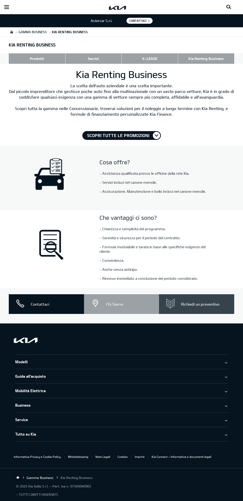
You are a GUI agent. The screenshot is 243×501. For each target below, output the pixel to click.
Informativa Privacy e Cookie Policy (37, 456)
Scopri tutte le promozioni (118, 135)
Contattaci (137, 20)
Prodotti (37, 58)
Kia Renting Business (206, 58)
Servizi (93, 58)
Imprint (140, 456)
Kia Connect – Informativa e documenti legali (181, 456)
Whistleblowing (78, 456)
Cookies (122, 456)
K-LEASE (149, 58)
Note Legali (102, 456)
